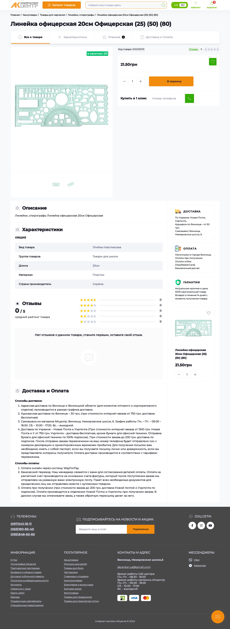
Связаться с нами (20, 588)
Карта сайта (17, 593)
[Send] (189, 98)
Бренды (15, 597)
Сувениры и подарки (76, 576)
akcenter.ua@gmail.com (134, 567)
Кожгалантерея (73, 580)
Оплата (190, 248)
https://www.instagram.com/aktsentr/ (201, 525)
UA (176, 5)
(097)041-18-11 (20, 524)
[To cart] (208, 374)
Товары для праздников (78, 597)
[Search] (163, 5)
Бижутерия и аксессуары (78, 584)
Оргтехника (71, 572)
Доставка (192, 211)
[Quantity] (132, 81)
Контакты (16, 584)
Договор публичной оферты (27, 576)
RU (183, 5)
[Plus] (140, 81)
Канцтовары (71, 560)
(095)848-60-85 (22, 534)
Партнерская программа (25, 568)
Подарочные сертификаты (25, 601)
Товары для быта (73, 568)
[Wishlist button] (213, 61)
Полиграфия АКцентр (23, 564)
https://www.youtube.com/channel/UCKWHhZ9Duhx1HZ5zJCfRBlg (210, 525)
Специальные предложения (26, 605)
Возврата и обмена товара (25, 572)
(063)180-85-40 (22, 529)
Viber (197, 560)
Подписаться (140, 529)
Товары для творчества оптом (81, 601)
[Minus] (124, 81)
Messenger (200, 565)
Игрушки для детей (75, 564)
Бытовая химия (73, 588)
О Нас (13, 560)
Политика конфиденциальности (29, 580)
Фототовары (71, 593)
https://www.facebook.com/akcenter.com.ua (192, 525)
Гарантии (191, 282)
